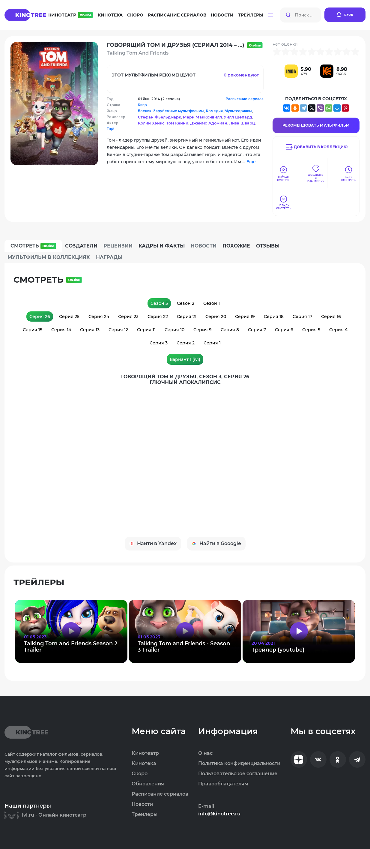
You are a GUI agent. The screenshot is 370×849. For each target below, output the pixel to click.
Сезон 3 (159, 303)
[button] (270, 15)
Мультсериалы (238, 111)
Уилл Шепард (238, 117)
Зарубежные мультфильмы (178, 111)
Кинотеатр (70, 15)
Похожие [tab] (236, 246)
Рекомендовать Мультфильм (316, 125)
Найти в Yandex (153, 543)
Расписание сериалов (177, 15)
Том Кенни (177, 123)
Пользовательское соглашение (237, 774)
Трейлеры (250, 15)
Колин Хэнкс (151, 123)
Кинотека (110, 15)
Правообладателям (223, 784)
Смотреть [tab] (33, 246)
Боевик (144, 111)
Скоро (135, 15)
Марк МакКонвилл (202, 117)
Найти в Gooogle (216, 543)
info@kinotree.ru (219, 814)
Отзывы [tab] (267, 246)
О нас (205, 753)
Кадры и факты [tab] (162, 246)
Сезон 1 (211, 303)
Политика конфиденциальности (239, 763)
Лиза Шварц (242, 123)
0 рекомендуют (241, 75)
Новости (222, 15)
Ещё (111, 129)
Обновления (148, 784)
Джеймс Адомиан (208, 123)
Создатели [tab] (81, 246)
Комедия (214, 111)
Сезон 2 (185, 303)
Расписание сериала (245, 99)
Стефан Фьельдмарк (159, 117)
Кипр (142, 105)
